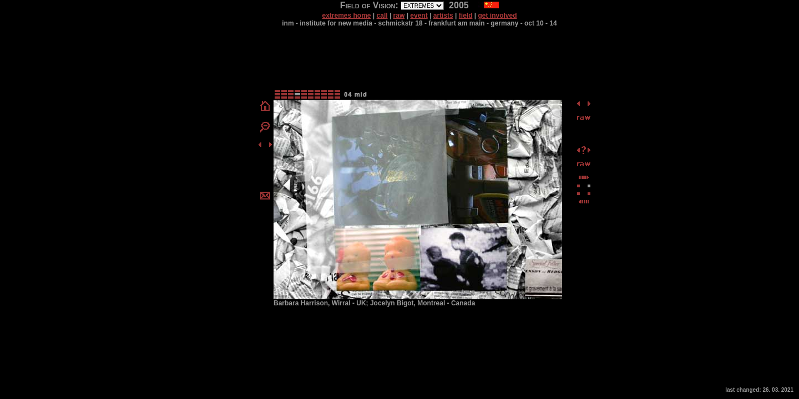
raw (399, 15)
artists (443, 15)
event (418, 15)
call (382, 15)
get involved (497, 15)
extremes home (346, 15)
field (466, 15)
